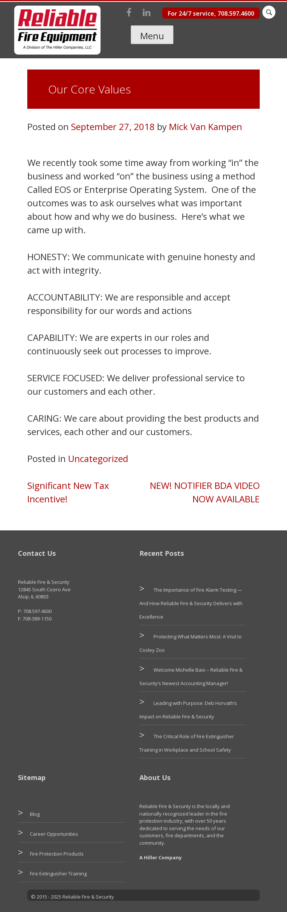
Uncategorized (98, 458)
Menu (152, 36)
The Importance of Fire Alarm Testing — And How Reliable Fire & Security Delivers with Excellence (191, 603)
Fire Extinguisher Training (58, 873)
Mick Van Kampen (205, 126)
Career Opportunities (54, 834)
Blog (35, 814)
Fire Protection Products (57, 853)
